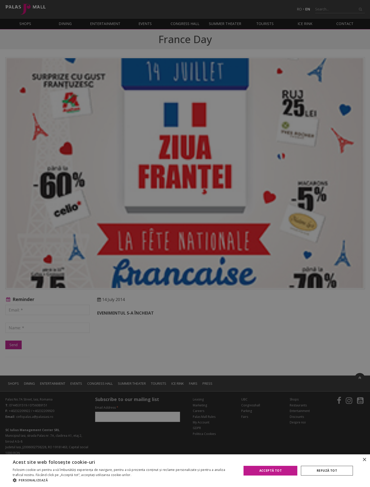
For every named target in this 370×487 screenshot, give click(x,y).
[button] (124, 480)
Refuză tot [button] (327, 470)
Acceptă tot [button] (270, 470)
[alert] (185, 243)
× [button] (364, 460)
